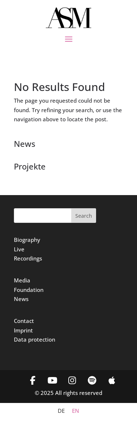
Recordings (28, 258)
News (21, 298)
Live (19, 249)
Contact (24, 320)
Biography (27, 239)
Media (22, 280)
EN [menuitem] (75, 411)
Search (83, 215)
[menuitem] (61, 411)
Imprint (23, 330)
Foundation (28, 289)
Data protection (34, 339)
